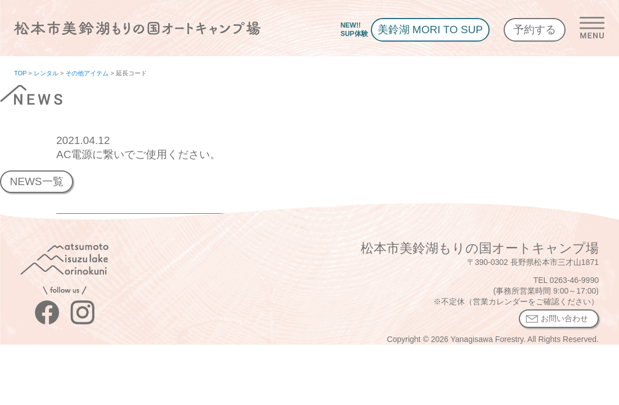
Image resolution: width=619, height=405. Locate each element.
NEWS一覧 (36, 181)
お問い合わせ (564, 318)
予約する (534, 29)
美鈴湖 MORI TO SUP (430, 29)
